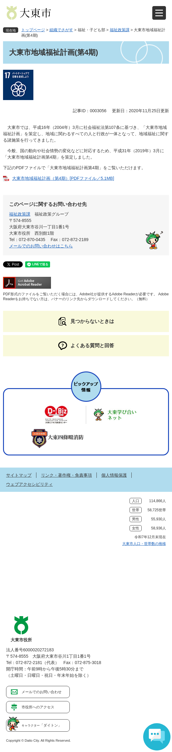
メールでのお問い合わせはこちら (41, 245)
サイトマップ (19, 475)
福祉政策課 (120, 30)
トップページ (33, 30)
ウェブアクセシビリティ (29, 484)
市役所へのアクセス (38, 707)
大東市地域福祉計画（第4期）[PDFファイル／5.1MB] (63, 178)
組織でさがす (61, 30)
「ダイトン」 (42, 725)
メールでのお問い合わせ (42, 692)
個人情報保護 (114, 475)
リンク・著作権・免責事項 (66, 475)
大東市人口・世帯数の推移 (144, 544)
